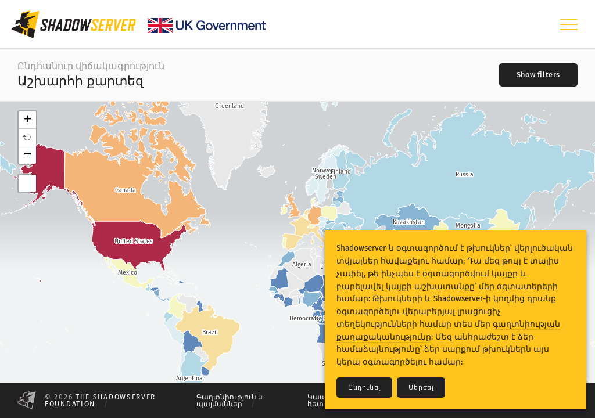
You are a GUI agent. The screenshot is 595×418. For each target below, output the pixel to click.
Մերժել (421, 387)
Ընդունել (364, 387)
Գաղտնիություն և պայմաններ (230, 400)
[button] (27, 137)
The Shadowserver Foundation (100, 400)
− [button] (27, 155)
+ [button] (27, 120)
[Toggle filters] (538, 75)
